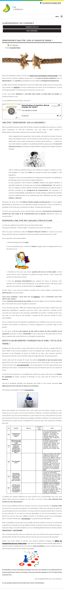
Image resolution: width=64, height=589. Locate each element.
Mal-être (15, 45)
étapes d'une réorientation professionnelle (43, 76)
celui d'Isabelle (17, 530)
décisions (17, 87)
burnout (36, 297)
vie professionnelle (23, 365)
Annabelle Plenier (14, 48)
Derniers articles (32, 27)
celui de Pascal (6, 530)
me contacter (26, 518)
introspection (29, 390)
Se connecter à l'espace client (51, 3)
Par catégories (32, 31)
